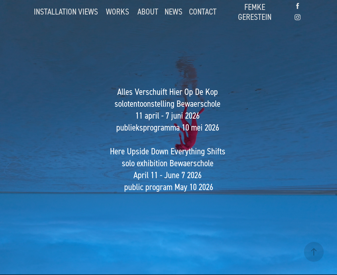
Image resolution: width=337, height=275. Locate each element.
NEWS (173, 11)
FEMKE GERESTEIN (254, 11)
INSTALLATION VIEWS (66, 11)
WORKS (117, 11)
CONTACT (203, 11)
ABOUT (147, 11)
